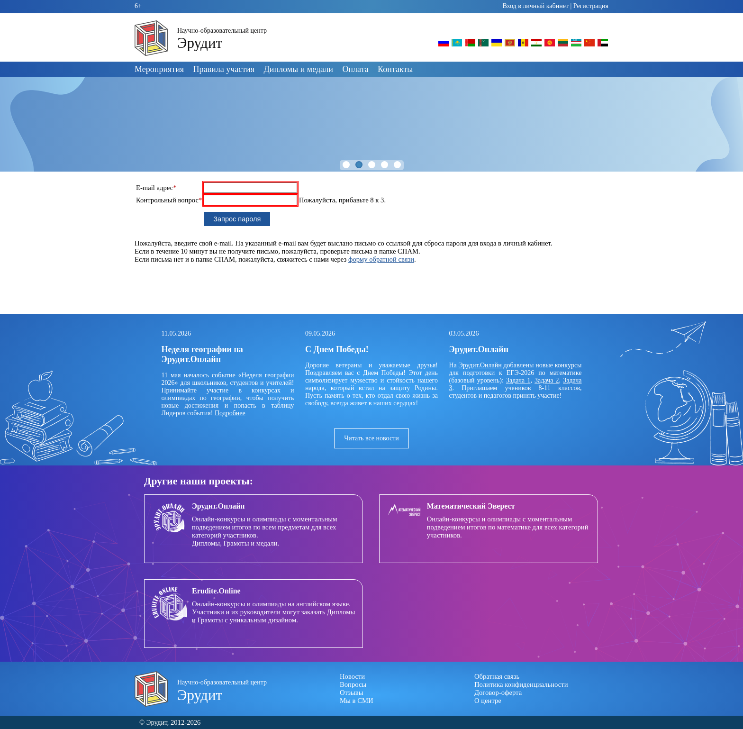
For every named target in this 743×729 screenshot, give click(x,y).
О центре (487, 700)
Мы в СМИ (356, 700)
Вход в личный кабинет (535, 5)
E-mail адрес (156, 187)
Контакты (395, 69)
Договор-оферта (498, 692)
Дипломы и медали (298, 69)
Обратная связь (496, 676)
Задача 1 (518, 380)
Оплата (355, 69)
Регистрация (590, 5)
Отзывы (351, 692)
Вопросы (353, 684)
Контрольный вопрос (169, 200)
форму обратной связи (381, 259)
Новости (352, 676)
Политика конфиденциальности (521, 684)
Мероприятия (159, 69)
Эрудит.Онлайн (480, 365)
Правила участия (223, 69)
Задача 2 (547, 380)
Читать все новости (371, 438)
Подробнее (230, 413)
